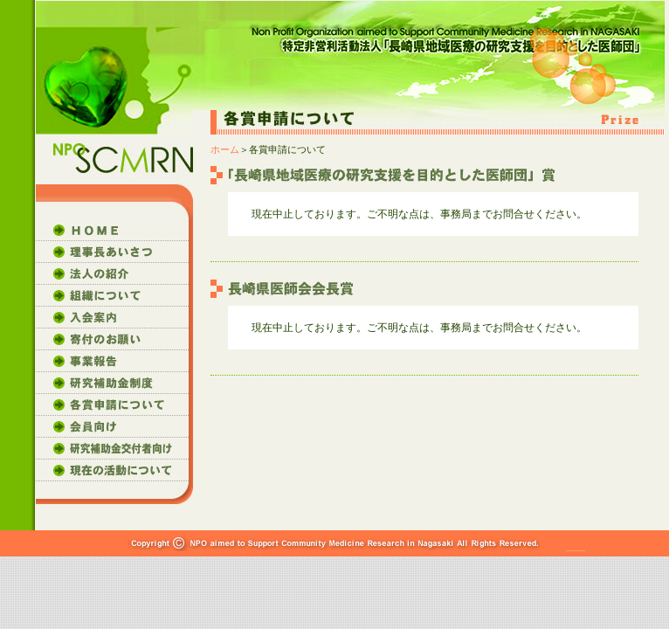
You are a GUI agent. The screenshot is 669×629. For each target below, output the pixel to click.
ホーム (224, 149)
